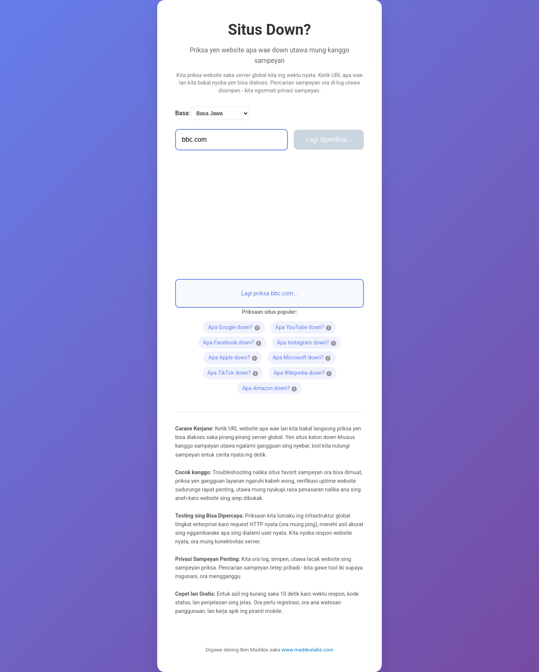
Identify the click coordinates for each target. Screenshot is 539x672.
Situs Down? (269, 30)
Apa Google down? (235, 326)
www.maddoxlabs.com (308, 650)
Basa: (182, 113)
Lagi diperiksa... (329, 139)
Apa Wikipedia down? (305, 372)
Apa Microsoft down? (303, 357)
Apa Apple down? (233, 357)
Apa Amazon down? (272, 387)
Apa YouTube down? (305, 326)
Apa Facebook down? (234, 342)
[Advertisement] (269, 214)
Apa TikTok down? (233, 372)
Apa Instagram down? (309, 342)
